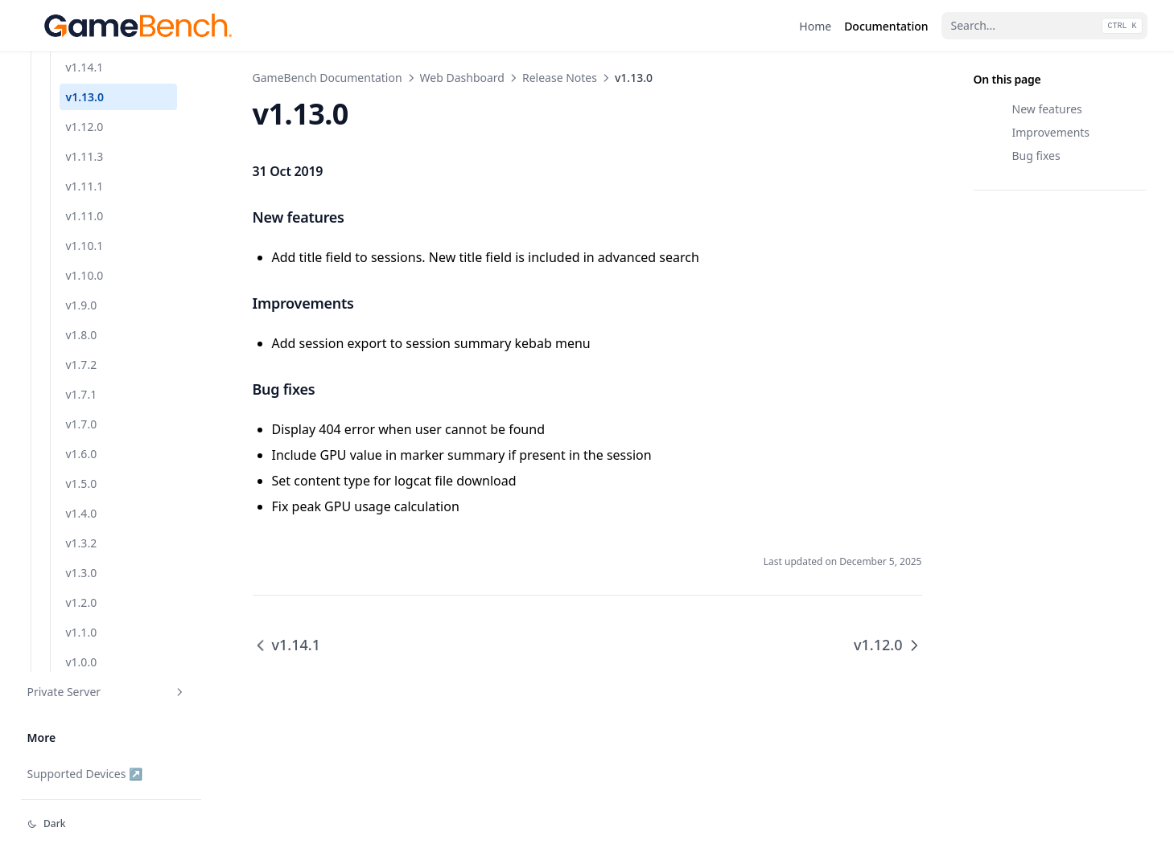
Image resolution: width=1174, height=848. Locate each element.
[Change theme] (111, 824)
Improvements (1051, 132)
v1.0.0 (81, 662)
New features (1047, 109)
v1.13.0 (85, 96)
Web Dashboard (462, 77)
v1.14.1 (85, 67)
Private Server (107, 691)
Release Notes (559, 77)
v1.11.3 (85, 156)
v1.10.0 (85, 275)
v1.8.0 (81, 334)
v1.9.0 (81, 305)
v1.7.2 (81, 364)
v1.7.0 (81, 424)
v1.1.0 (81, 632)
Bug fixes (1036, 155)
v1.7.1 (81, 394)
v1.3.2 (81, 543)
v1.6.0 (81, 453)
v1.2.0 (81, 602)
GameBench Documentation (327, 77)
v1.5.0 (81, 483)
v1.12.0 (85, 126)
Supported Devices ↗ (85, 773)
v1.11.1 (85, 186)
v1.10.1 (85, 245)
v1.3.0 (81, 572)
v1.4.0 (81, 513)
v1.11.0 (85, 215)
